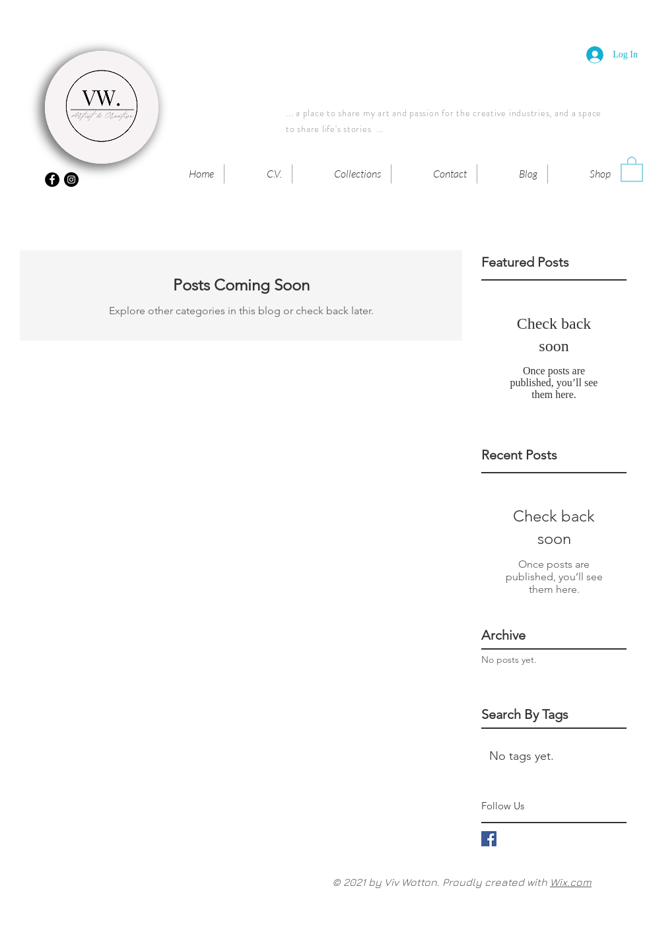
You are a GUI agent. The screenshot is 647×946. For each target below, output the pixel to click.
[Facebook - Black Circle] (52, 179)
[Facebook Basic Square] (488, 838)
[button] (632, 168)
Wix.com (571, 882)
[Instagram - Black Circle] (71, 179)
